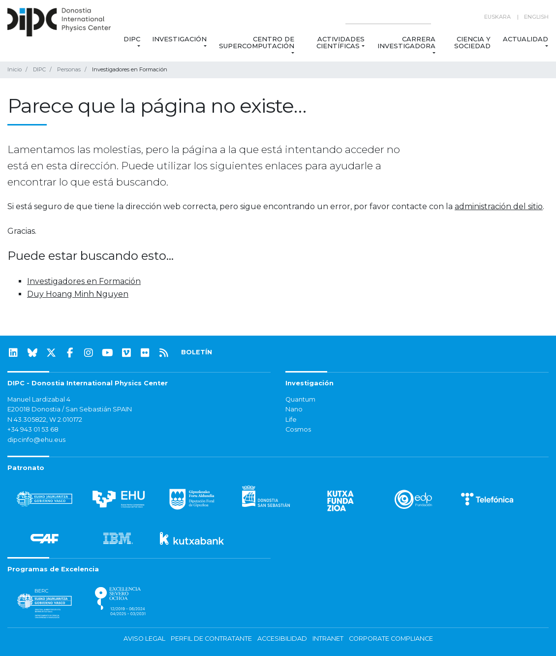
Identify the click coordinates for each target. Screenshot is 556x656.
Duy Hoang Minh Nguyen (77, 294)
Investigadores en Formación (84, 281)
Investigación (179, 39)
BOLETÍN (196, 352)
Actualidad (525, 39)
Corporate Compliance (391, 638)
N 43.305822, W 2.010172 (44, 419)
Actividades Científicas (340, 42)
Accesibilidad (282, 638)
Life (291, 419)
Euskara (497, 16)
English (536, 16)
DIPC (132, 39)
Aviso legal (144, 638)
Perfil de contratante (211, 638)
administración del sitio (499, 206)
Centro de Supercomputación (256, 42)
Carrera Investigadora (406, 42)
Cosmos (298, 429)
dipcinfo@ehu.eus (36, 439)
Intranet (327, 638)
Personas (69, 69)
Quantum (300, 399)
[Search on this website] (388, 17)
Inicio (14, 69)
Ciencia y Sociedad (473, 42)
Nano (294, 409)
